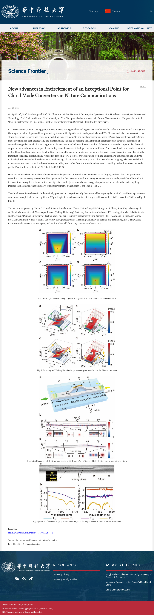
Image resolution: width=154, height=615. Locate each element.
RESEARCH (89, 28)
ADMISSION (39, 28)
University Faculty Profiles (65, 579)
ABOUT (14, 28)
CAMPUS (114, 28)
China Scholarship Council (118, 590)
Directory (93, 11)
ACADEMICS (64, 28)
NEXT (143, 87)
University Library (61, 574)
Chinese (113, 11)
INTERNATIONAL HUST (139, 28)
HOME (133, 71)
